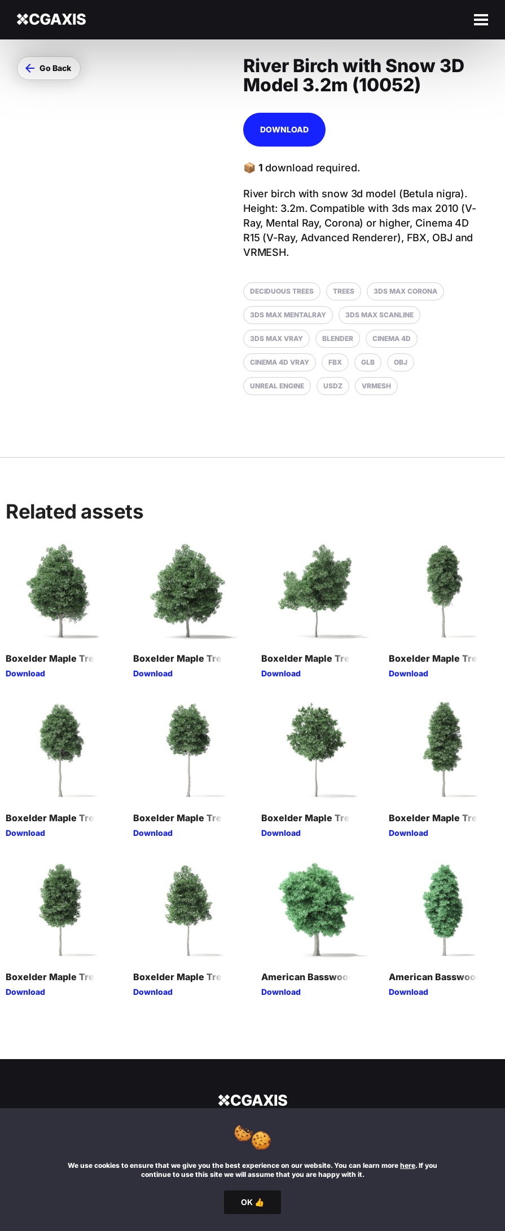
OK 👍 (252, 1202)
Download (284, 129)
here (407, 1165)
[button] (49, 68)
